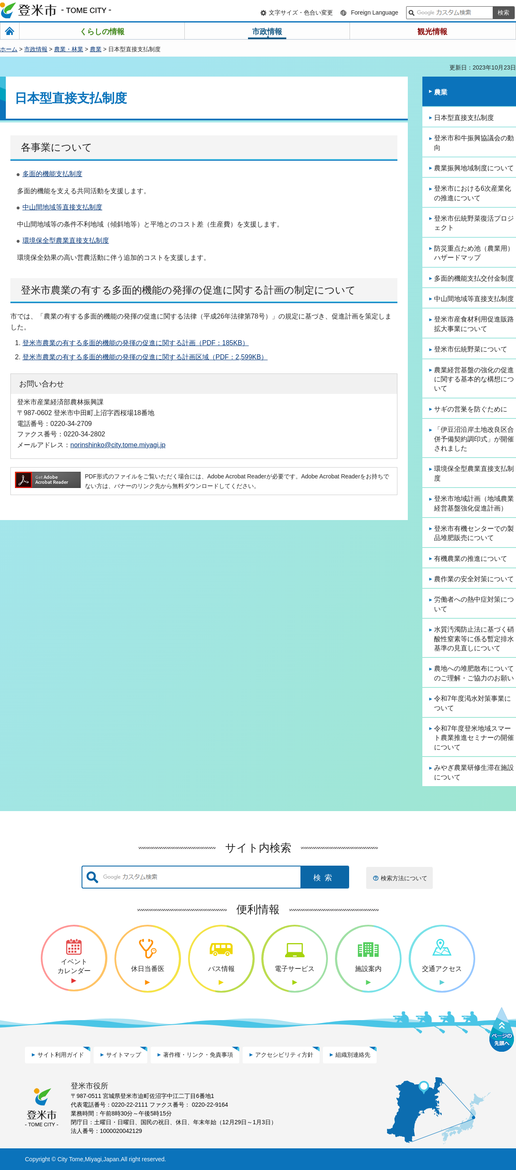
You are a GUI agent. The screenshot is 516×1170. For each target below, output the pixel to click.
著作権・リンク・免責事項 (198, 1054)
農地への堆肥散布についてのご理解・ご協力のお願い (474, 673)
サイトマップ (123, 1054)
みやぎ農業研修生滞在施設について (474, 772)
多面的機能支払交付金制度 (474, 278)
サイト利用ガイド (60, 1054)
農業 (96, 49)
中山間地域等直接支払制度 (62, 207)
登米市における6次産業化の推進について (472, 193)
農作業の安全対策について (474, 579)
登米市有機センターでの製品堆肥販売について (474, 533)
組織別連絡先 (352, 1054)
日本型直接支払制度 (464, 117)
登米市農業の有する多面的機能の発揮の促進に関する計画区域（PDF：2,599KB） (145, 357)
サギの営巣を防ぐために (470, 409)
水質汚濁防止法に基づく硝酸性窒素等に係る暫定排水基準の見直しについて (474, 639)
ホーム (8, 49)
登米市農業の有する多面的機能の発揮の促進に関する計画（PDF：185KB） (135, 342)
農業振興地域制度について (474, 168)
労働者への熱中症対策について (474, 604)
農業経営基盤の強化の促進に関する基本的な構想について (474, 379)
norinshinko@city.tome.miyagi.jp (118, 444)
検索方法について (404, 878)
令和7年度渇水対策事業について (472, 703)
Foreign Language (374, 12)
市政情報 (35, 49)
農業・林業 (68, 49)
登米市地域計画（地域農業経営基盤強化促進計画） (474, 503)
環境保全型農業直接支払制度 (65, 240)
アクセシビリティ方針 (284, 1054)
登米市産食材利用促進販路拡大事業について (474, 324)
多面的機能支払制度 (52, 173)
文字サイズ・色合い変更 (301, 12)
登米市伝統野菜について (470, 349)
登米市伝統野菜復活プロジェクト (474, 223)
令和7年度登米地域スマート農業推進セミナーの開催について (474, 738)
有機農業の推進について (470, 558)
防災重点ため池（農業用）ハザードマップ (474, 253)
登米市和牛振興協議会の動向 (474, 142)
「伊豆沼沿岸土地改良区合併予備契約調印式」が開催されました (474, 439)
